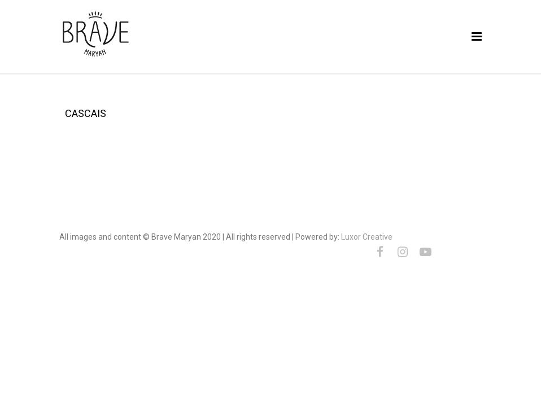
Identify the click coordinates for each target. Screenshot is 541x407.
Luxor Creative (366, 236)
